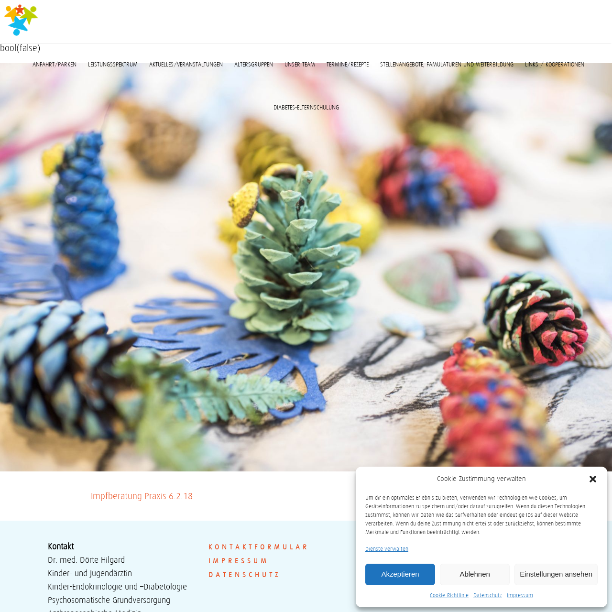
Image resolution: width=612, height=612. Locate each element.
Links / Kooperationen (554, 64)
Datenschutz (487, 595)
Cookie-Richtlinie (449, 595)
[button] (593, 479)
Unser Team (299, 64)
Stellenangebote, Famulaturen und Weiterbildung (447, 64)
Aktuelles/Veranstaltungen (186, 64)
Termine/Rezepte (348, 64)
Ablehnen (474, 574)
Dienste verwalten (386, 549)
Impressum (520, 595)
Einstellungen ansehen (556, 574)
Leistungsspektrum (113, 64)
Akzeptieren (400, 574)
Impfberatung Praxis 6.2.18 (142, 496)
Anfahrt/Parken (54, 64)
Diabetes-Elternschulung (306, 107)
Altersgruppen (253, 64)
